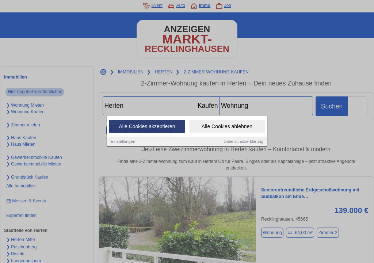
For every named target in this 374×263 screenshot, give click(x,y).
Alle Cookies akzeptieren (147, 127)
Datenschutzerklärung (243, 142)
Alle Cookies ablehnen (227, 127)
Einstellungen (123, 142)
